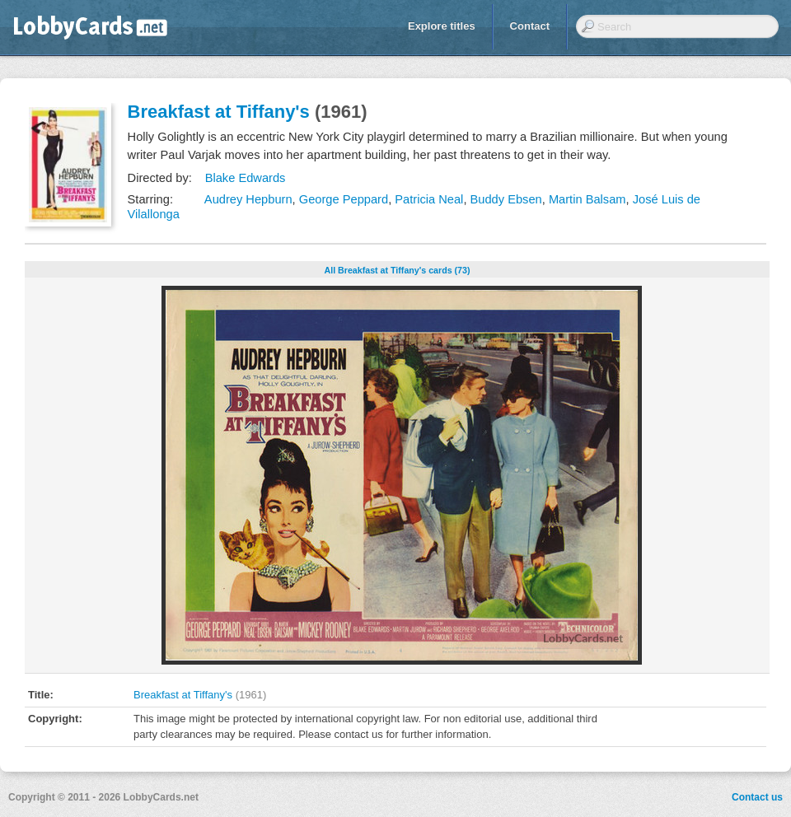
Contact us (757, 797)
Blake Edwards (245, 177)
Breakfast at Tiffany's (219, 111)
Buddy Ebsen (506, 199)
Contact (530, 26)
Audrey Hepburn (248, 199)
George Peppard (343, 199)
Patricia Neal (429, 199)
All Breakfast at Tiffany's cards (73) (397, 270)
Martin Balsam (587, 199)
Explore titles (441, 26)
